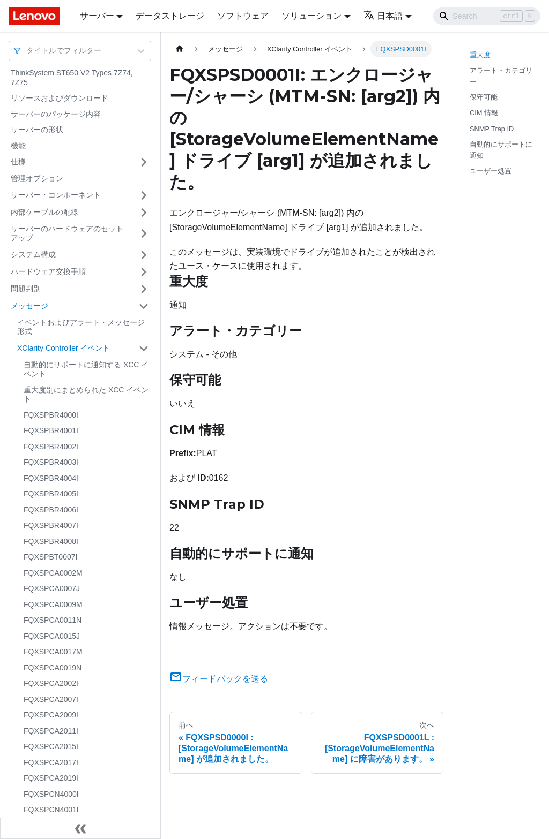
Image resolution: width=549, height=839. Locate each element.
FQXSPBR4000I (51, 415)
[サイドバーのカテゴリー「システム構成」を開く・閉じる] (143, 254)
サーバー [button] (97, 15)
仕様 (18, 161)
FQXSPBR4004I (51, 478)
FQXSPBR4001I (51, 430)
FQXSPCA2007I (51, 699)
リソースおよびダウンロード (59, 98)
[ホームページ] (179, 49)
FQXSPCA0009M (53, 604)
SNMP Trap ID (492, 129)
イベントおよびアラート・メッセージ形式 (81, 327)
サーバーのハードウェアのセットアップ (67, 233)
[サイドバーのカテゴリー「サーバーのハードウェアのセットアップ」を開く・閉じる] (143, 233)
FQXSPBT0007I (50, 557)
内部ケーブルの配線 (44, 212)
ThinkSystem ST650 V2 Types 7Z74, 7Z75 (72, 78)
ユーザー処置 (490, 171)
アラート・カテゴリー (501, 76)
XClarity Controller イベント (63, 348)
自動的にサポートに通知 (501, 150)
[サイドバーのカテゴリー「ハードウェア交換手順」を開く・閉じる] (143, 272)
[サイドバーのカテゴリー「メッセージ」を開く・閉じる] (143, 306)
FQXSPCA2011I (51, 731)
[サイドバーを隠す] (80, 828)
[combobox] (27, 50)
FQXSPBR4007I (51, 525)
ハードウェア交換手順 (48, 271)
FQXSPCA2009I (51, 714)
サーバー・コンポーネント (56, 195)
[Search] (486, 16)
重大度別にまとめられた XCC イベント (86, 395)
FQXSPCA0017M (53, 651)
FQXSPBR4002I (51, 446)
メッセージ (29, 305)
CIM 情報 (484, 113)
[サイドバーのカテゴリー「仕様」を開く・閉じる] (143, 162)
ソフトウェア (243, 15)
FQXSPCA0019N (52, 667)
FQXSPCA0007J (52, 588)
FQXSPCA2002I (51, 683)
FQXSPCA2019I (51, 778)
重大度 (480, 55)
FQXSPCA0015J (52, 636)
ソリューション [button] (311, 15)
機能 (18, 145)
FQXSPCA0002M (53, 573)
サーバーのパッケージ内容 (56, 114)
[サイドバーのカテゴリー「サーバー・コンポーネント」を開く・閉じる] (143, 195)
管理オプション (37, 178)
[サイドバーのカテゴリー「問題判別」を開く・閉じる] (143, 289)
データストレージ (170, 15)
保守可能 (484, 97)
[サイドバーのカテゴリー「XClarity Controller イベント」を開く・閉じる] (143, 348)
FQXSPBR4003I (51, 462)
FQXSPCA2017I (51, 762)
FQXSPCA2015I (51, 746)
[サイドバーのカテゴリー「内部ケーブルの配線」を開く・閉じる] (143, 212)
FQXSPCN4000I (51, 794)
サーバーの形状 (37, 129)
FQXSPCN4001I (51, 809)
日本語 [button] (383, 15)
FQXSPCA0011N (52, 620)
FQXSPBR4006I (51, 509)
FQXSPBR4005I (51, 493)
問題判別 (26, 288)
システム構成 (33, 254)
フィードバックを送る (218, 678)
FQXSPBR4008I (51, 541)
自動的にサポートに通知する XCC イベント (86, 369)
